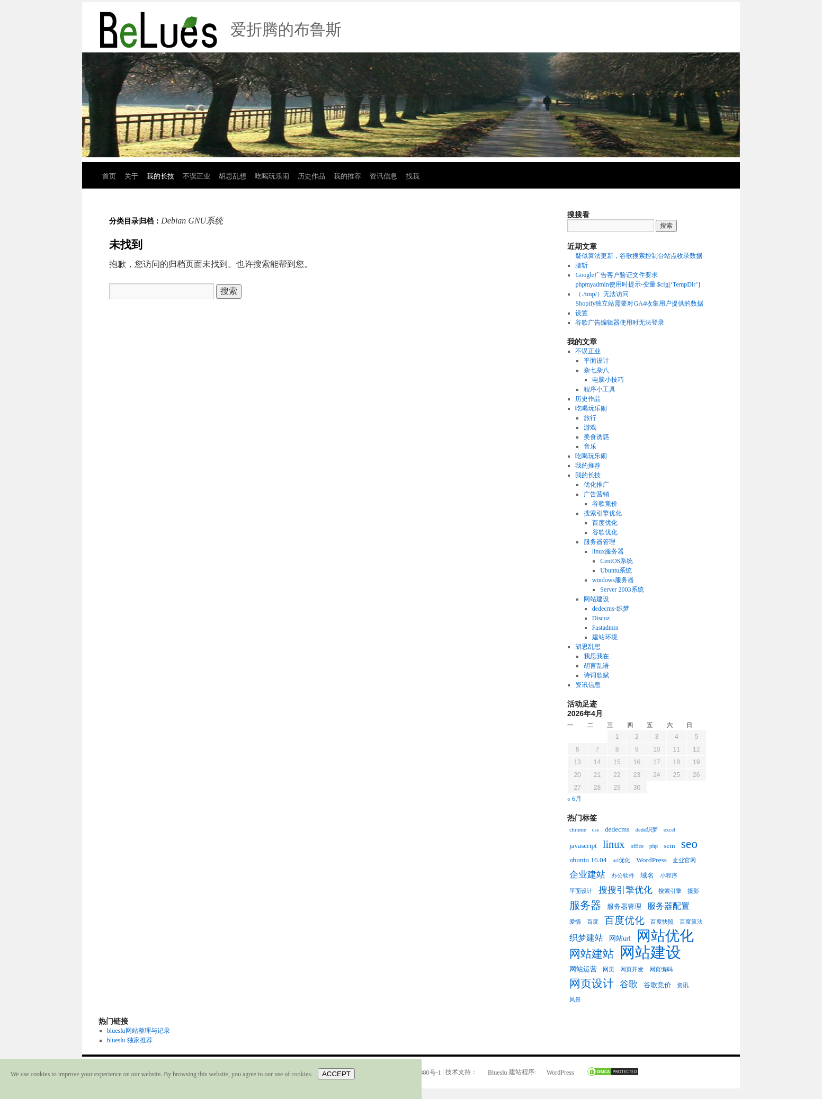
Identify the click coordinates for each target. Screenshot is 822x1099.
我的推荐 (347, 176)
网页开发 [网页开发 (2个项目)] (632, 969)
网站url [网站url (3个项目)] (620, 938)
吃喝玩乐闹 (272, 176)
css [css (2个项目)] (595, 830)
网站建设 (596, 599)
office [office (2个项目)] (637, 846)
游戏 (590, 427)
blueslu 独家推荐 (130, 1040)
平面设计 (596, 360)
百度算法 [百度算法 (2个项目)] (691, 922)
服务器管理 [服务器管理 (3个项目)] (624, 906)
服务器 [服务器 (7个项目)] (585, 905)
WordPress (560, 1072)
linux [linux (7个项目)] (614, 844)
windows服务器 (613, 580)
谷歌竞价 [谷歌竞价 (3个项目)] (657, 985)
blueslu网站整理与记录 (138, 1030)
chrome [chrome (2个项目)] (577, 830)
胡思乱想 (232, 176)
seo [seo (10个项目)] (689, 843)
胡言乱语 (596, 665)
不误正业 (196, 176)
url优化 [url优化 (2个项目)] (621, 860)
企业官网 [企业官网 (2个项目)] (684, 860)
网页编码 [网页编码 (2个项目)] (661, 969)
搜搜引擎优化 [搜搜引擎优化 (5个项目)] (625, 890)
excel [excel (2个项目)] (669, 830)
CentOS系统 (616, 561)
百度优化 (605, 522)
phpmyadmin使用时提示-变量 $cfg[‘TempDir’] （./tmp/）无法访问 (637, 289)
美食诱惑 (596, 437)
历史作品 (311, 176)
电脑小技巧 (608, 379)
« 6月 (574, 798)
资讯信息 (383, 176)
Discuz (601, 618)
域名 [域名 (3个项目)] (647, 875)
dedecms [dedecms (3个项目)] (617, 829)
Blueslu (497, 1072)
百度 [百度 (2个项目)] (592, 922)
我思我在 (596, 656)
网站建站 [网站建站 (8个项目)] (591, 954)
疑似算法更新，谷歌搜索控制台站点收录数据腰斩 (638, 260)
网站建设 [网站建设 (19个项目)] (650, 952)
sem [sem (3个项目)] (669, 846)
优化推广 (596, 484)
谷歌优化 (605, 532)
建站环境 (605, 637)
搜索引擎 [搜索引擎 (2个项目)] (670, 891)
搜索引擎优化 (603, 513)
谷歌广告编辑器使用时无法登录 (619, 322)
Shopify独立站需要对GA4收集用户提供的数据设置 (639, 308)
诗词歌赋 (596, 675)
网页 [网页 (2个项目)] (608, 969)
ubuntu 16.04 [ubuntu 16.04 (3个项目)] (588, 860)
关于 (131, 176)
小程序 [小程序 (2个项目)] (668, 876)
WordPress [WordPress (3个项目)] (651, 860)
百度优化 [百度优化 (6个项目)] (624, 920)
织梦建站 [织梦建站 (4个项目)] (586, 937)
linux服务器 (608, 551)
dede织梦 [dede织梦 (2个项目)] (647, 830)
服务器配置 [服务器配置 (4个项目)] (668, 905)
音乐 (590, 446)
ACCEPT (336, 1074)
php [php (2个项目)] (653, 846)
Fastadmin (605, 627)
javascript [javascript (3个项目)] (583, 846)
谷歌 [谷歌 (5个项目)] (629, 984)
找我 (412, 176)
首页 (109, 176)
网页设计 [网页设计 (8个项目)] (591, 983)
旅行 (590, 418)
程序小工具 (599, 389)
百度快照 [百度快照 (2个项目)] (662, 922)
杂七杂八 (596, 370)
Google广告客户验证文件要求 (616, 275)
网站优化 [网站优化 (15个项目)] (665, 936)
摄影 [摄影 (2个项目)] (693, 891)
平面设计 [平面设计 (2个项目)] (581, 891)
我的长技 (160, 176)
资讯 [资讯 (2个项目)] (683, 985)
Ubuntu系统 (616, 570)
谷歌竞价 (605, 503)
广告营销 (596, 494)
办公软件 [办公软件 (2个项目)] (623, 876)
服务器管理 (599, 542)
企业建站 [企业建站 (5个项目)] (587, 874)
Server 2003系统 (622, 589)
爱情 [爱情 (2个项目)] (575, 922)
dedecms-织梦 (610, 608)
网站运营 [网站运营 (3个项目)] (583, 969)
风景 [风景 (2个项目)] (575, 1000)
